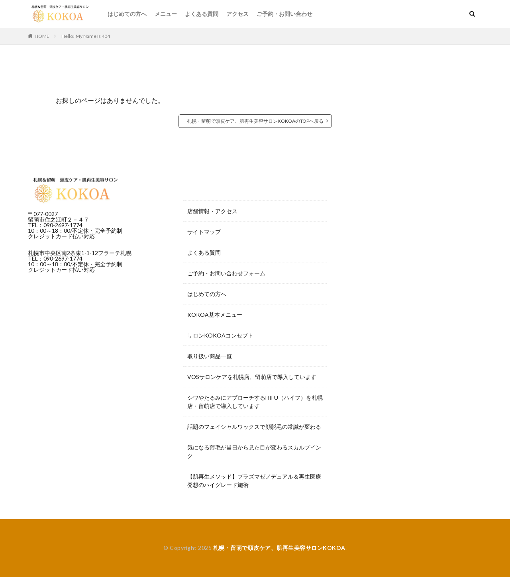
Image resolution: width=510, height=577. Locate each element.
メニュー (166, 13)
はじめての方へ (127, 13)
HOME (42, 36)
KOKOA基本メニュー (214, 314)
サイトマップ (204, 231)
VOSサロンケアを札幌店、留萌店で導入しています (251, 376)
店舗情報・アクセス (212, 211)
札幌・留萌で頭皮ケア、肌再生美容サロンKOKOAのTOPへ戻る (255, 121)
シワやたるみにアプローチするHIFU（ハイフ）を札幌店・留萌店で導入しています (255, 401)
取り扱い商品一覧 (209, 356)
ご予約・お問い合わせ (284, 13)
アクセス (237, 13)
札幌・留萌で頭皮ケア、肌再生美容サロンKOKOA (279, 547)
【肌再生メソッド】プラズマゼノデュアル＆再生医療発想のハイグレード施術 (254, 480)
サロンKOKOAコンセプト (220, 335)
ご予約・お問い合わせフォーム (226, 273)
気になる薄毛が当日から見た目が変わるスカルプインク (254, 451)
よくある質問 (201, 13)
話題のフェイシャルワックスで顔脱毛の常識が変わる (254, 426)
